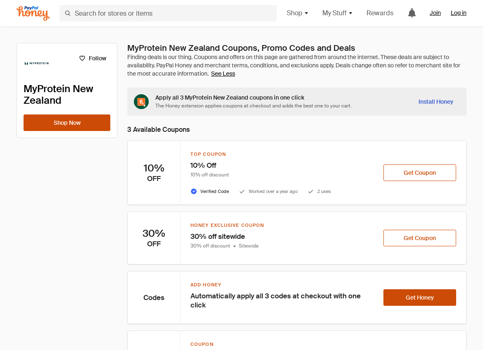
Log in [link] (458, 13)
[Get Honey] (419, 297)
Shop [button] (298, 13)
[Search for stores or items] (168, 13)
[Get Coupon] (419, 172)
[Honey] (33, 13)
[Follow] (92, 58)
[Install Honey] (436, 101)
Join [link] (435, 13)
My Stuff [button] (337, 13)
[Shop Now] (67, 122)
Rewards (379, 13)
